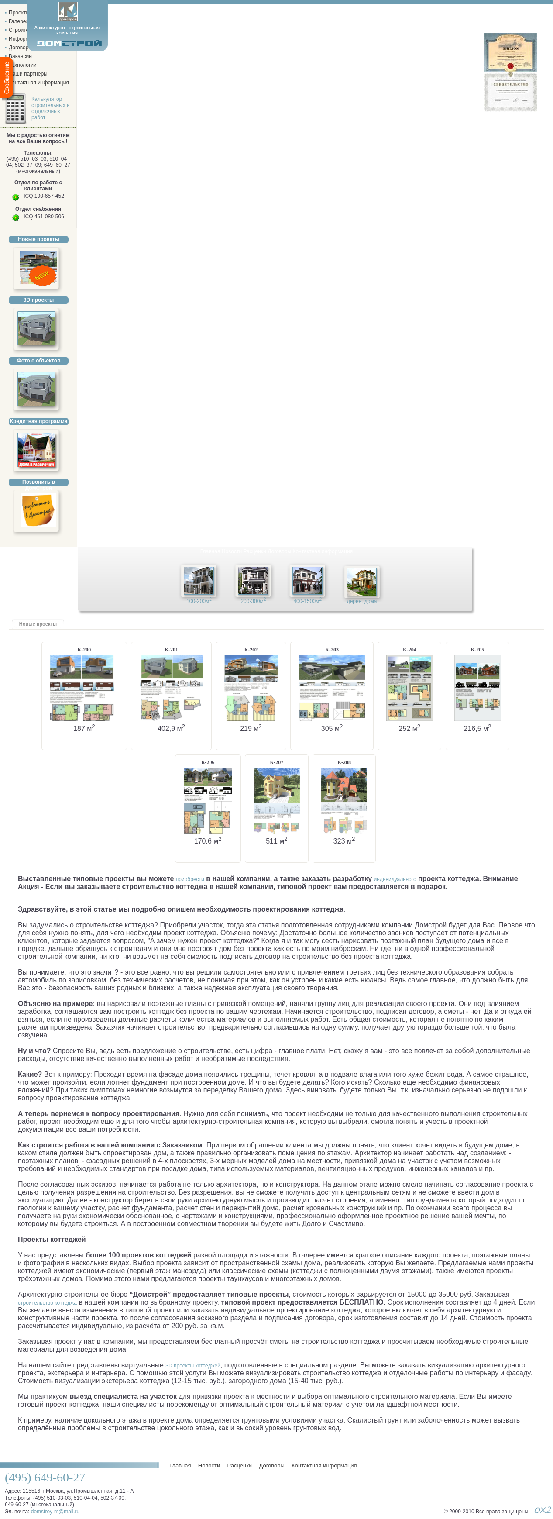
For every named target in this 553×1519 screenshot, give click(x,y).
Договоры (279, 551)
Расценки (255, 551)
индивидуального (395, 879)
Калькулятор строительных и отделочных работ (50, 108)
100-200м (199, 600)
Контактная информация (322, 551)
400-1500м (307, 600)
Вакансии (20, 56)
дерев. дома (362, 601)
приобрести (190, 879)
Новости (232, 551)
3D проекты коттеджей (192, 1366)
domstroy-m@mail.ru (55, 1512)
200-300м (253, 600)
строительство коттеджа (47, 1303)
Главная (210, 551)
